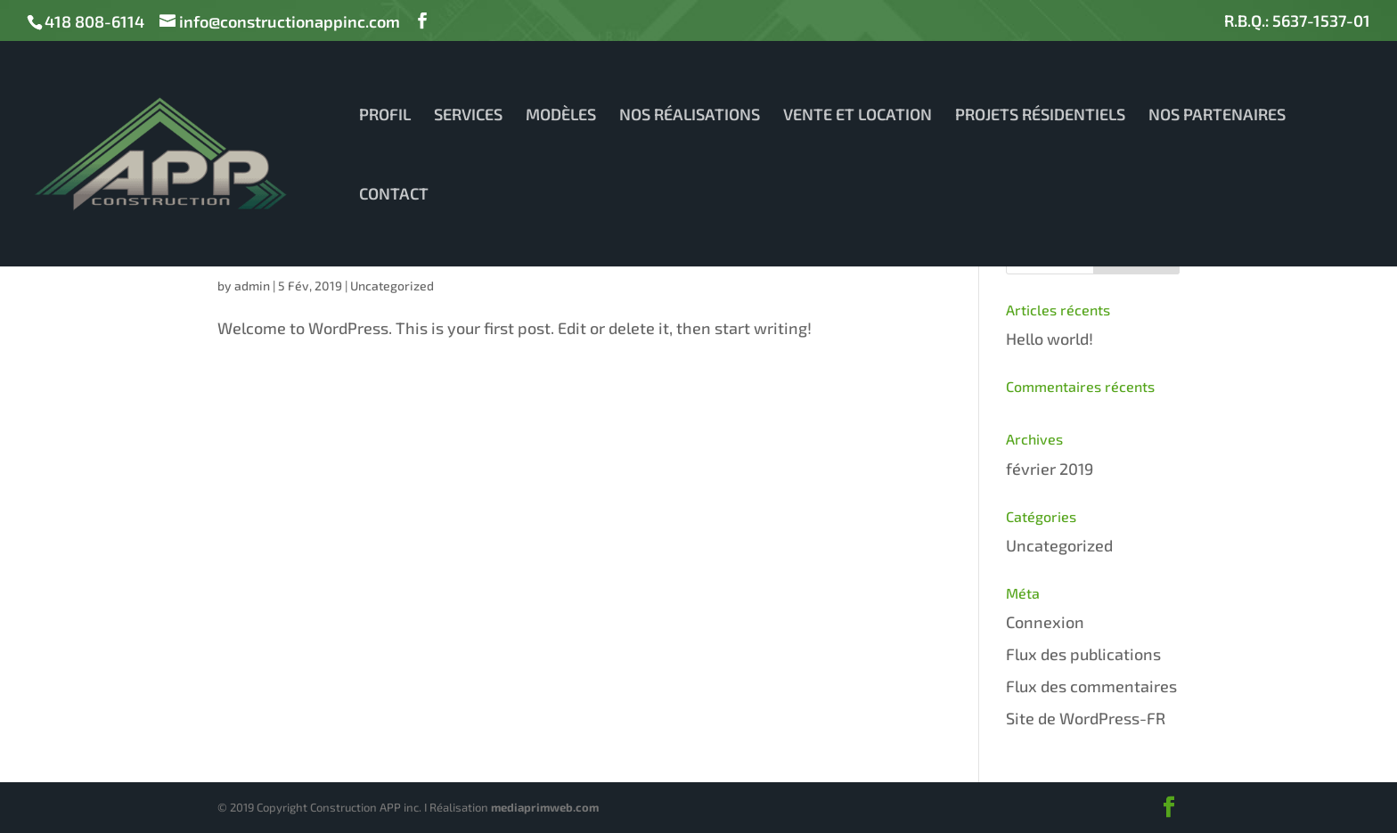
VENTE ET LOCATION (857, 116)
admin (252, 285)
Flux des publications (1083, 654)
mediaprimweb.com (545, 807)
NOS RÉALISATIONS (689, 116)
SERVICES (468, 116)
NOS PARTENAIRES (1217, 116)
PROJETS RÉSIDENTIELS (1040, 116)
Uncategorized (392, 285)
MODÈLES (561, 116)
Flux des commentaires (1091, 686)
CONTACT (394, 195)
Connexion (1045, 622)
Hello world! (1049, 338)
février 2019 (1049, 468)
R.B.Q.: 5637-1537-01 (1297, 21)
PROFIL (385, 116)
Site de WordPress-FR (1085, 718)
